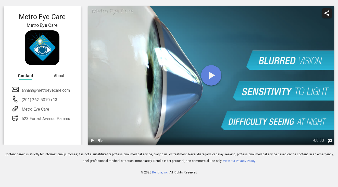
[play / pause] (92, 140)
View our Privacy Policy (239, 161)
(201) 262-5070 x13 (39, 99)
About (59, 75)
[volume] (100, 140)
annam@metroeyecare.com (45, 90)
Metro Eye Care (35, 109)
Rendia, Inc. (160, 172)
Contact (25, 75)
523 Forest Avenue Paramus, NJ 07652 (56, 118)
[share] (327, 13)
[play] (211, 75)
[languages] (330, 141)
